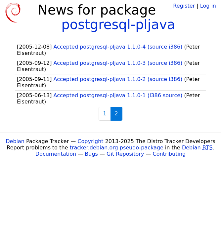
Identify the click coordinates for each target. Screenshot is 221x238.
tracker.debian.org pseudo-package (116, 147)
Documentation (55, 154)
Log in (208, 6)
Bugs (91, 154)
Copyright (90, 141)
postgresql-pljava (118, 24)
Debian (15, 141)
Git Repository (125, 154)
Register (184, 6)
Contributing (169, 154)
